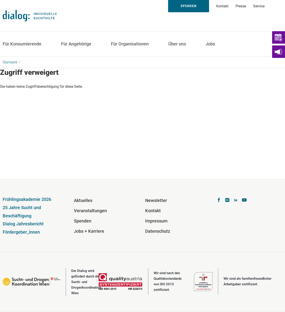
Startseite (10, 62)
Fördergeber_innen (21, 232)
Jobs (210, 44)
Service (259, 6)
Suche (276, 6)
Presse (241, 6)
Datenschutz (157, 231)
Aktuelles (83, 200)
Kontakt (222, 6)
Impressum (156, 221)
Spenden (189, 6)
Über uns (177, 44)
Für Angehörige (76, 44)
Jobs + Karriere (89, 231)
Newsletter (156, 200)
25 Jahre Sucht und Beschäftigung (22, 211)
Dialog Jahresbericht (23, 223)
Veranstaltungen (90, 210)
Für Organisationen (130, 44)
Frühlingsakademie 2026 (27, 199)
